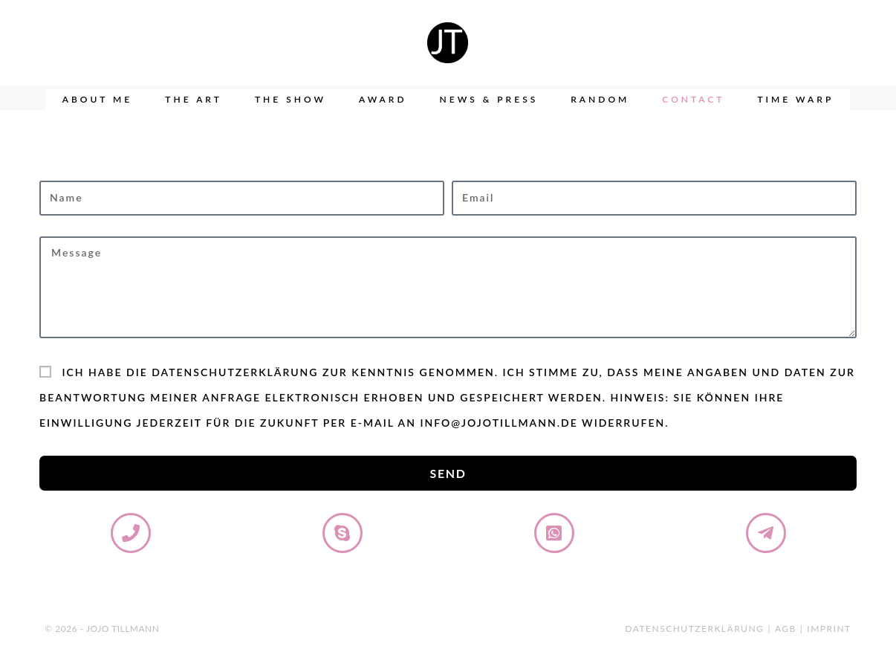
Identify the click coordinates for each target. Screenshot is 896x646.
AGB (785, 628)
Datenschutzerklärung (694, 628)
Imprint (829, 628)
